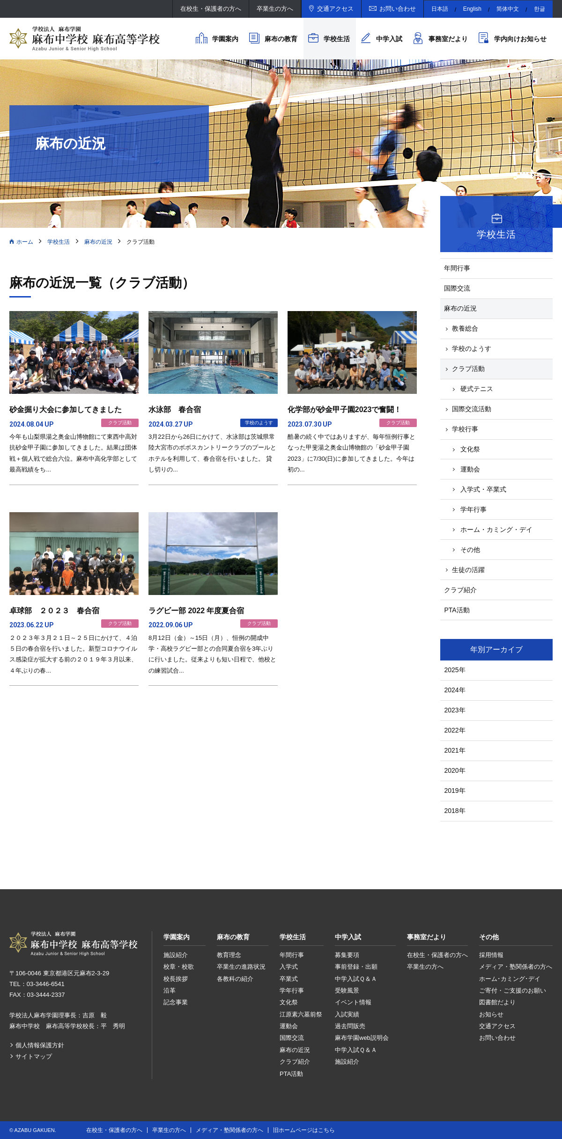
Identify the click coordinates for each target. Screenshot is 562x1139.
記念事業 (175, 1002)
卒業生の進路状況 (241, 966)
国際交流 (457, 288)
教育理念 (229, 954)
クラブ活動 (468, 368)
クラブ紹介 (460, 590)
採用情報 (491, 954)
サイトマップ (33, 1056)
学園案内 (225, 39)
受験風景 (347, 990)
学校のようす (471, 348)
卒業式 (289, 978)
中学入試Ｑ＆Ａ (356, 978)
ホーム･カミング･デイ (509, 978)
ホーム (24, 242)
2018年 (454, 810)
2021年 (454, 750)
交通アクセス (335, 8)
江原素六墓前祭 (301, 1014)
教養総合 (465, 328)
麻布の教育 (281, 39)
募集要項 (347, 954)
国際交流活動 (471, 409)
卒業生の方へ (275, 8)
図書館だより (497, 1002)
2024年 (454, 690)
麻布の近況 (98, 242)
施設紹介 (175, 954)
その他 (470, 549)
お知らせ (491, 1014)
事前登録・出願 (356, 966)
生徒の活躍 (468, 569)
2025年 (454, 670)
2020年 (454, 770)
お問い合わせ (397, 8)
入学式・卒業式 (483, 489)
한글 (539, 9)
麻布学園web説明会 (362, 1037)
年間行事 (457, 268)
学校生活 (337, 39)
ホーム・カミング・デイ (496, 529)
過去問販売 (350, 1026)
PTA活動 (456, 610)
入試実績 (347, 1014)
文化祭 (470, 449)
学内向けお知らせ (520, 39)
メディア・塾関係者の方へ (515, 966)
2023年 (454, 710)
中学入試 (389, 39)
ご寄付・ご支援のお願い (512, 990)
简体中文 (507, 9)
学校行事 (465, 429)
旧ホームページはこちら (304, 1130)
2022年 (454, 730)
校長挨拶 (175, 978)
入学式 (289, 966)
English (472, 9)
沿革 (169, 990)
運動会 (470, 469)
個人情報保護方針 (39, 1045)
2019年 (454, 790)
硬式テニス (476, 388)
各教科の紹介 (235, 978)
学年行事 (473, 509)
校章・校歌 (178, 966)
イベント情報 (353, 1002)
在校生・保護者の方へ (210, 8)
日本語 (439, 9)
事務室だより (448, 39)
